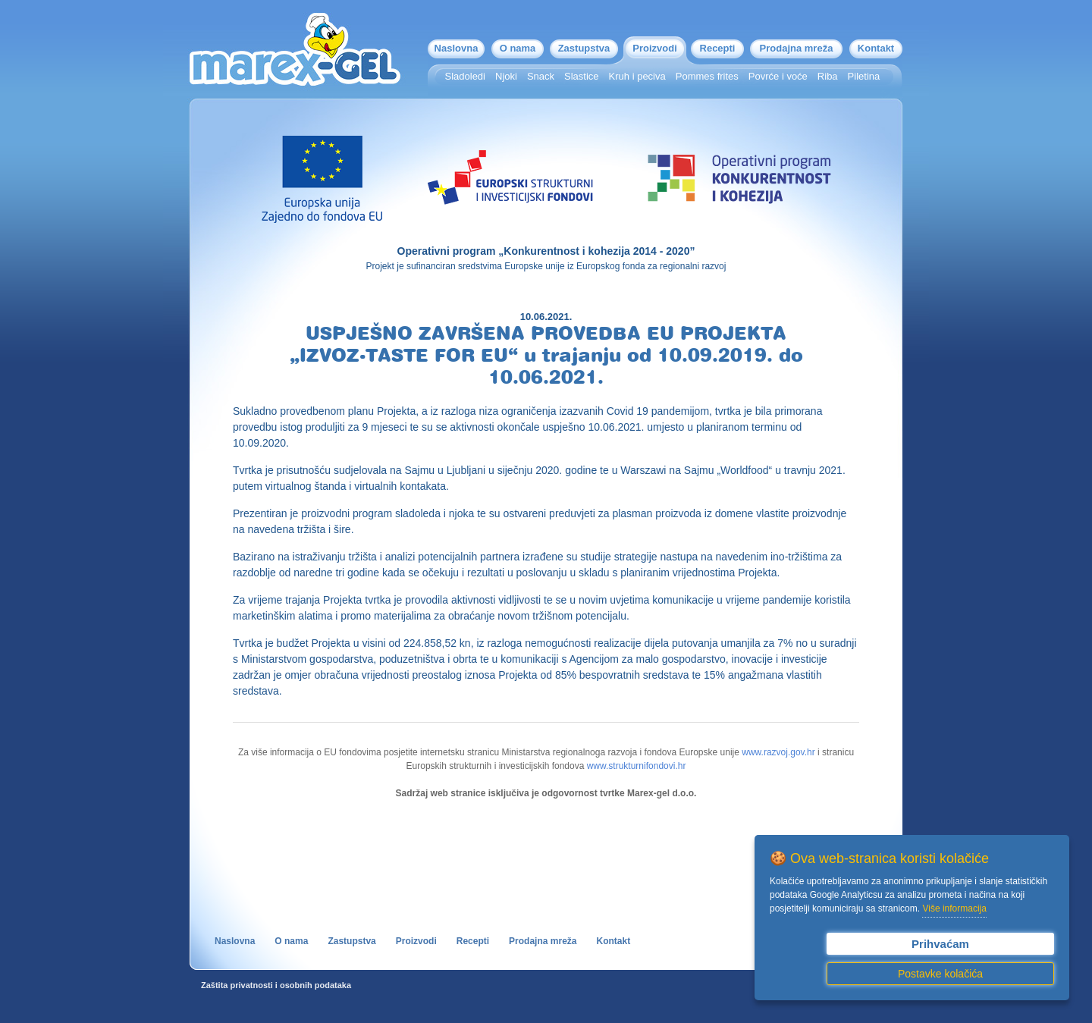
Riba (827, 76)
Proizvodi (654, 48)
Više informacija (954, 908)
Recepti (718, 48)
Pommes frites (707, 76)
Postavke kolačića (940, 974)
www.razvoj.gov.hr (778, 752)
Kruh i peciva (637, 76)
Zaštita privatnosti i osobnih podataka (276, 985)
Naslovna (457, 48)
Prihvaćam (940, 943)
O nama (518, 48)
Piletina (864, 76)
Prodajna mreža (796, 48)
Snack (540, 76)
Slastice (581, 76)
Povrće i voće (778, 76)
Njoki (506, 76)
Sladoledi (465, 76)
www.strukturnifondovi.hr (636, 766)
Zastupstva (584, 48)
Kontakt (876, 48)
